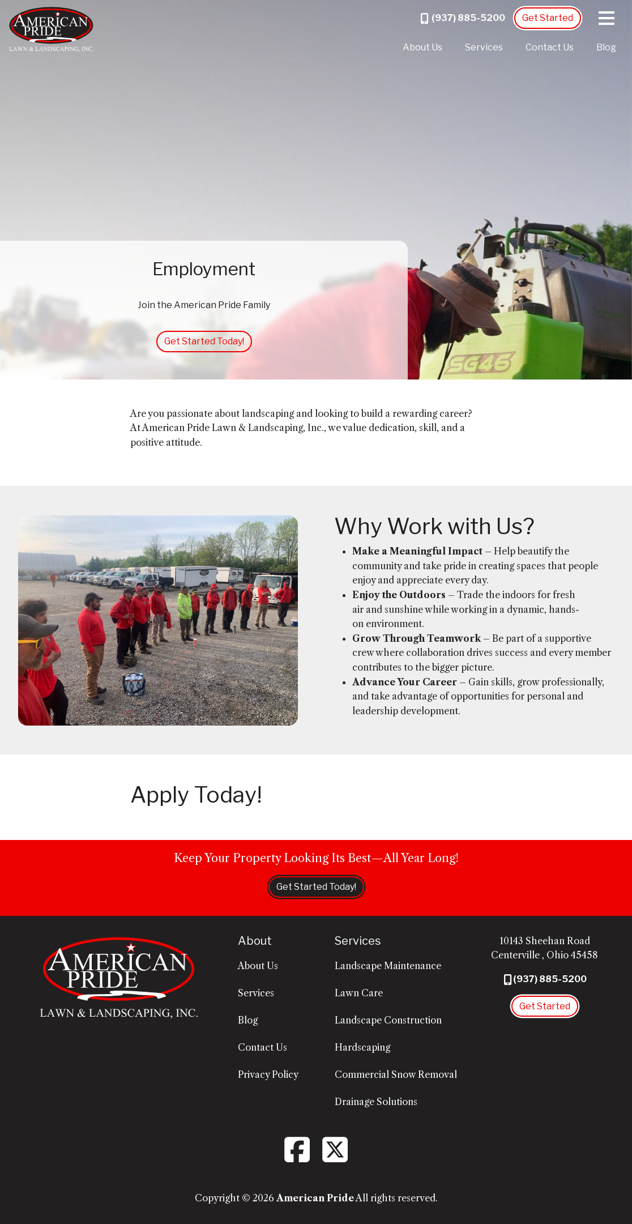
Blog (606, 47)
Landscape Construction (388, 1020)
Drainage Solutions (376, 1101)
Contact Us (550, 47)
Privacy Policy (268, 1074)
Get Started (547, 17)
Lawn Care (359, 993)
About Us (422, 47)
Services (484, 47)
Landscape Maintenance (388, 965)
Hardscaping (362, 1047)
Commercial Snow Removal (396, 1074)
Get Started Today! (204, 341)
